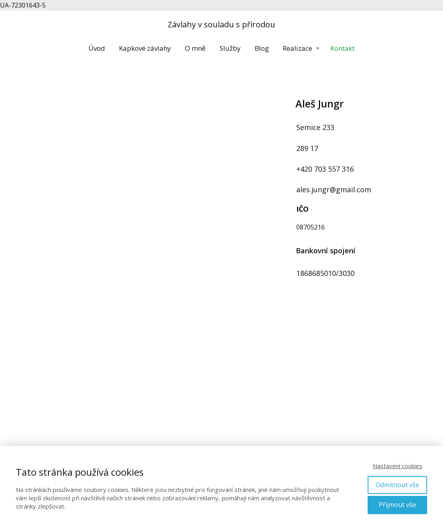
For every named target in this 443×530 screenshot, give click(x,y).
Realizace (297, 48)
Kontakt (342, 48)
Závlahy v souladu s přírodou (221, 25)
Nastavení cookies (397, 466)
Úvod (96, 48)
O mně (195, 48)
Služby (230, 48)
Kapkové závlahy (145, 48)
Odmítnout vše (397, 484)
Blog (262, 48)
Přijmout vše (397, 504)
